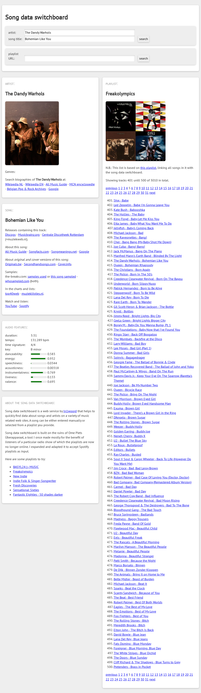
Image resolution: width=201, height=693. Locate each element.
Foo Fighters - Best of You (131, 616)
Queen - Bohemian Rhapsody (133, 265)
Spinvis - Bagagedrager (129, 357)
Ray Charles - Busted (127, 454)
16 (169, 188)
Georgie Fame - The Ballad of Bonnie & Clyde (144, 362)
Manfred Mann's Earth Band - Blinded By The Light (148, 256)
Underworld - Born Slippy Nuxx (135, 284)
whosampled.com (17, 281)
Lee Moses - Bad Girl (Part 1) (132, 348)
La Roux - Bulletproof (128, 445)
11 (147, 188)
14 (161, 188)
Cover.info (64, 264)
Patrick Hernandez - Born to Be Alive (138, 288)
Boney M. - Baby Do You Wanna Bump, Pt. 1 (142, 325)
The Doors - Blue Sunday (130, 658)
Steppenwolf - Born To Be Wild (134, 293)
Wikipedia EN (34, 184)
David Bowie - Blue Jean (130, 634)
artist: (12, 32)
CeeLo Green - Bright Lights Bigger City (140, 320)
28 (133, 193)
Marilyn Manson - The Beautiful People (140, 547)
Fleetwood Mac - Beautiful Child (135, 528)
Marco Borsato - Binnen (129, 565)
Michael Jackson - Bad (128, 233)
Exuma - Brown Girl (127, 408)
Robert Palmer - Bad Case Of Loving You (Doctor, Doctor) (151, 477)
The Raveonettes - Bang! (130, 237)
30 (142, 193)
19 (182, 188)
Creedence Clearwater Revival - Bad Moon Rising (147, 500)
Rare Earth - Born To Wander (133, 302)
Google (53, 189)
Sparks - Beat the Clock (129, 588)
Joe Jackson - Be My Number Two (136, 385)
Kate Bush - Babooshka (129, 210)
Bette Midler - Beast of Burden (134, 579)
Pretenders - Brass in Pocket (132, 667)
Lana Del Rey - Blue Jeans (131, 639)
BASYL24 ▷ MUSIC (26, 467)
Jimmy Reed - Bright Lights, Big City (137, 316)
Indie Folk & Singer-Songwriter (34, 481)
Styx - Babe (121, 200)
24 (116, 193)
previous (111, 188)
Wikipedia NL (14, 184)
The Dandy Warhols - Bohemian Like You (141, 260)
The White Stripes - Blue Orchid (135, 653)
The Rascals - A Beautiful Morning (136, 542)
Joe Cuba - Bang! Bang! (129, 247)
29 (138, 193)
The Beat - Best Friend (128, 597)
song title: (15, 39)
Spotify (24, 306)
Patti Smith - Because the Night (135, 561)
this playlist (148, 168)
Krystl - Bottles (123, 311)
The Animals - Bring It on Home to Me (139, 574)
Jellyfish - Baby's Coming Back (134, 228)
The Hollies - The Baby (129, 214)
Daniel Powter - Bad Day (130, 491)
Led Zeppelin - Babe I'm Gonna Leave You (141, 205)
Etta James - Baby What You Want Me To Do (143, 223)
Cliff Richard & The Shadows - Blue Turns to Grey (147, 662)
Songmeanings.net (64, 252)
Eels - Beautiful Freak (128, 537)
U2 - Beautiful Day (126, 533)
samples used (37, 276)
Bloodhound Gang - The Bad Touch (137, 510)
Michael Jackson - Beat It (130, 584)
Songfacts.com (39, 252)
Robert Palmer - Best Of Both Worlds (138, 602)
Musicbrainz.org (29, 235)
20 (187, 188)
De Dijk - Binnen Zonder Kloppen (136, 570)
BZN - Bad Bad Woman (129, 473)
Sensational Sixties (26, 490)
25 (120, 193)
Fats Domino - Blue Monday (132, 644)
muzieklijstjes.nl (32, 294)
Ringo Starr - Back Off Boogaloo (135, 334)
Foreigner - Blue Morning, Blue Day (137, 648)
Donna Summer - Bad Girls (131, 353)
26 (125, 193)
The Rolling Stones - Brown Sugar (137, 422)
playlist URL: (13, 56)
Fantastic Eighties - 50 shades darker (38, 494)
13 (156, 188)
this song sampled (63, 276)
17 (173, 188)
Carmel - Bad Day (125, 487)
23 (112, 193)
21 (191, 188)
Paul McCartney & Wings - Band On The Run (143, 371)
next (152, 193)
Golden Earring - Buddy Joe (132, 431)
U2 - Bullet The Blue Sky (130, 440)
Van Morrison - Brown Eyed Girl (135, 399)
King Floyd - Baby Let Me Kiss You (136, 219)
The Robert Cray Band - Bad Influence (139, 496)
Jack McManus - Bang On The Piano (138, 251)
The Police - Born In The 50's (133, 274)
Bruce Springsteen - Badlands (134, 514)
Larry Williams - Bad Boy (130, 344)
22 (107, 193)
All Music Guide (56, 184)
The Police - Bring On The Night (135, 394)
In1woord (70, 411)
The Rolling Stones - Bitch (131, 621)
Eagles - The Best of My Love (133, 607)
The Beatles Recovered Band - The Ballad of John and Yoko (154, 367)
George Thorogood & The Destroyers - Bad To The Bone (151, 505)
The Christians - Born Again (132, 270)
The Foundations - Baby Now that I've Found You (147, 330)
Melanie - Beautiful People (132, 551)
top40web (12, 294)
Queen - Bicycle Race (128, 390)
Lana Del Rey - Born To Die (131, 297)
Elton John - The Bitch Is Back (134, 630)
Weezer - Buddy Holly (128, 427)
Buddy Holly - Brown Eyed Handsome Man (142, 403)
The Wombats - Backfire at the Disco (138, 339)
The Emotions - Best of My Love (135, 611)
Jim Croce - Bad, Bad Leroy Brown (136, 468)
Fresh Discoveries (25, 485)
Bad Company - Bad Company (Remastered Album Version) (152, 482)
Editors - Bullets (124, 450)
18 (178, 188)
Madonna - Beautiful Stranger (134, 556)
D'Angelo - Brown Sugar (129, 417)
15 (165, 188)
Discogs (10, 235)
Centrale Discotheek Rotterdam (63, 235)
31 (147, 193)
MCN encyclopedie (82, 184)
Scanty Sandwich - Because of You (137, 593)
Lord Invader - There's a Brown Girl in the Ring (145, 413)
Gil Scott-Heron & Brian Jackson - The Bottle (144, 307)
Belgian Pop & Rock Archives (26, 189)
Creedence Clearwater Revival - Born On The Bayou (148, 279)
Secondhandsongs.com (40, 264)
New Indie (20, 476)
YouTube (11, 306)
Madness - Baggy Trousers (131, 519)
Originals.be (13, 264)
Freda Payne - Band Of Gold (132, 524)
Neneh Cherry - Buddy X (129, 436)
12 (152, 188)
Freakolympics (23, 471)
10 (143, 188)
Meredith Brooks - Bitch (129, 625)
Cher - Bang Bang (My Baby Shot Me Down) (142, 242)
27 (129, 193)
